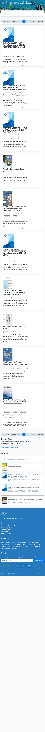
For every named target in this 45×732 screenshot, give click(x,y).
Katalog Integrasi (6, 530)
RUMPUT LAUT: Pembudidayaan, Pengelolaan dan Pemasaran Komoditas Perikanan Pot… (14, 209)
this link (32, 546)
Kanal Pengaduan (6, 531)
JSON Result (14, 447)
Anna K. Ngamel (19, 92)
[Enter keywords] (17, 560)
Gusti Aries (15, 408)
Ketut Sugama (7, 49)
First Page (6, 21)
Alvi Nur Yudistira (16, 414)
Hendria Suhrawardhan (9, 417)
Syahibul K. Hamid (8, 95)
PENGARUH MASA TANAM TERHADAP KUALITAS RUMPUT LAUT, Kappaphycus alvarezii (14, 292)
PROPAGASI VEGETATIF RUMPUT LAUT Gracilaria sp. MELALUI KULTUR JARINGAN (15, 130)
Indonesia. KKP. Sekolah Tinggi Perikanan (12, 404)
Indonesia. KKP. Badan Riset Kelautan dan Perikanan (15, 173)
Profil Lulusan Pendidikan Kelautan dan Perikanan (18, 458)
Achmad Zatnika (7, 213)
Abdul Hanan (7, 408)
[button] (22, 65)
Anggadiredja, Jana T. (18, 213)
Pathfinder (4, 524)
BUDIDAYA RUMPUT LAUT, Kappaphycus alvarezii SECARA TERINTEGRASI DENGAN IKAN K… (15, 45)
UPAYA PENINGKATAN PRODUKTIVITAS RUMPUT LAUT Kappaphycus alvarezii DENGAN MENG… (14, 252)
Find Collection (38, 560)
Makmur (15, 257)
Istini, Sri (15, 216)
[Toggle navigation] (41, 2)
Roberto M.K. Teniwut (19, 95)
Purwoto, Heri (7, 216)
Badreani (15, 138)
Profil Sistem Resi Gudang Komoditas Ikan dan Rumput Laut (15, 363)
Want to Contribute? (23, 566)
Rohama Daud (7, 138)
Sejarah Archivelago (7, 533)
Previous (13, 21)
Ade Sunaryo (23, 411)
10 (30, 21)
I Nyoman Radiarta (17, 49)
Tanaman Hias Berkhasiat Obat (14, 466)
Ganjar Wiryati (7, 411)
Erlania (5, 53)
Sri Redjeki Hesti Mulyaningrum (10, 134)
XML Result (5, 447)
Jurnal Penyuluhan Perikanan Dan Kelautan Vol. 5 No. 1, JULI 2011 (15, 401)
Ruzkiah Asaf (7, 257)
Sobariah (15, 411)
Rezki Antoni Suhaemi (8, 261)
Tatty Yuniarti (7, 414)
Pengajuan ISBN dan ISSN (8, 526)
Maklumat (4, 522)
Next (34, 21)
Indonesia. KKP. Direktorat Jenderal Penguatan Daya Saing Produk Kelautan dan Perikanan (15, 367)
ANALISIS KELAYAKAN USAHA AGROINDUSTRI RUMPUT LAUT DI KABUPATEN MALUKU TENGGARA (15, 87)
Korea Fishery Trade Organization (11, 331)
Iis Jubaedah (23, 408)
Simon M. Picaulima (8, 92)
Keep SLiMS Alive (8, 566)
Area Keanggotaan (6, 528)
